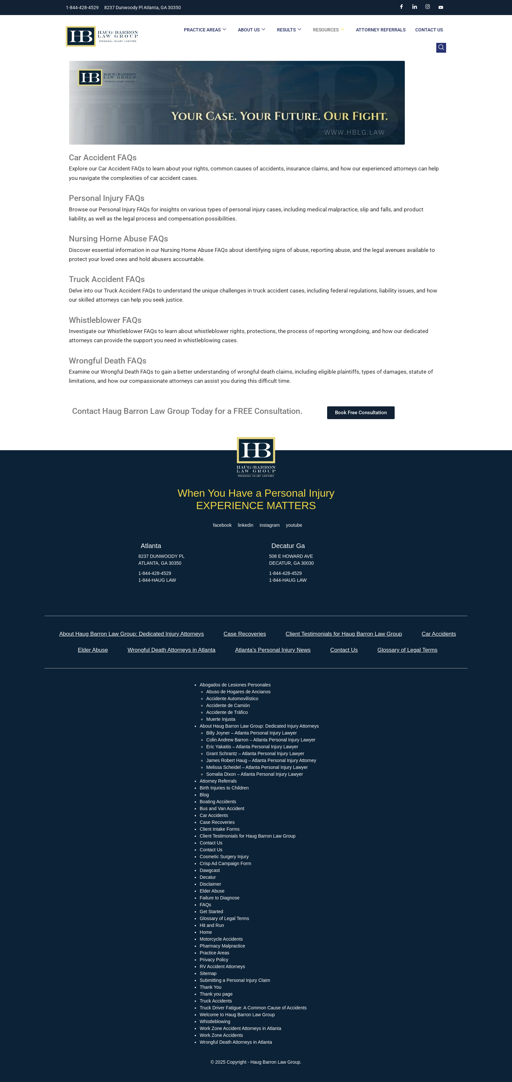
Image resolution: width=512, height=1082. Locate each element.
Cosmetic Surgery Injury (224, 856)
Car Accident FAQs (103, 157)
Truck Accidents (216, 1000)
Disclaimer (210, 884)
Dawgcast (210, 870)
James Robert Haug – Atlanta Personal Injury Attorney (261, 760)
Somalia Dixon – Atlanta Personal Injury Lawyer (254, 774)
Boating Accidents (218, 801)
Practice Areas (205, 30)
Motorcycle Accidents (221, 939)
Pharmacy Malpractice (222, 946)
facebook (222, 525)
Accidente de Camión (228, 705)
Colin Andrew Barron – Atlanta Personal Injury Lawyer (260, 739)
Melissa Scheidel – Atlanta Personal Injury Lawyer (257, 767)
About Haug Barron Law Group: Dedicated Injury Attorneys (131, 634)
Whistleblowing (215, 1021)
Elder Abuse (93, 650)
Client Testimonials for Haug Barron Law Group (344, 634)
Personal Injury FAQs (107, 198)
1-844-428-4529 (154, 573)
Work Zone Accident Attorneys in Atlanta (240, 1028)
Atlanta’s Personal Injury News (272, 650)
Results (289, 30)
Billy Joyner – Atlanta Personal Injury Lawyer (251, 733)
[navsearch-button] (441, 48)
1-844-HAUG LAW (157, 580)
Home (206, 932)
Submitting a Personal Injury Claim (235, 980)
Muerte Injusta (220, 719)
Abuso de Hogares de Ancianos (238, 691)
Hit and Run (212, 925)
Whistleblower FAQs (105, 320)
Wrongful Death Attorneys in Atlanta (171, 650)
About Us (251, 30)
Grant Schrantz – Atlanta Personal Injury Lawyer (255, 753)
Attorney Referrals (380, 29)
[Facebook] (401, 7)
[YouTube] (441, 7)
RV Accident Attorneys (222, 966)
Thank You (210, 987)
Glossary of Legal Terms (408, 650)
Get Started (211, 911)
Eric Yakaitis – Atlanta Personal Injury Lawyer (252, 746)
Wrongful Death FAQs (108, 360)
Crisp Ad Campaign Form (225, 863)
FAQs (205, 904)
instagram (270, 525)
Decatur (208, 877)
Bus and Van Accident (222, 808)
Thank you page (216, 994)
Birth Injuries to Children (224, 787)
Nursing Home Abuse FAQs (118, 238)
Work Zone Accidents (221, 1035)
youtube (294, 525)
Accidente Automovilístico (232, 698)
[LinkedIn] (415, 7)
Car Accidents (439, 634)
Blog (204, 794)
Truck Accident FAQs (107, 279)
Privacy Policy (214, 959)
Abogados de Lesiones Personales (235, 684)
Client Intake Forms (219, 829)
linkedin (245, 525)
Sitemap (208, 973)
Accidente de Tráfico (227, 712)
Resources (328, 30)
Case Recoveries (245, 634)
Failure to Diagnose (219, 897)
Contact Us (429, 29)
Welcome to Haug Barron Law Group (237, 1014)
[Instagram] (428, 7)
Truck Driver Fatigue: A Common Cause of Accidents (253, 1007)
